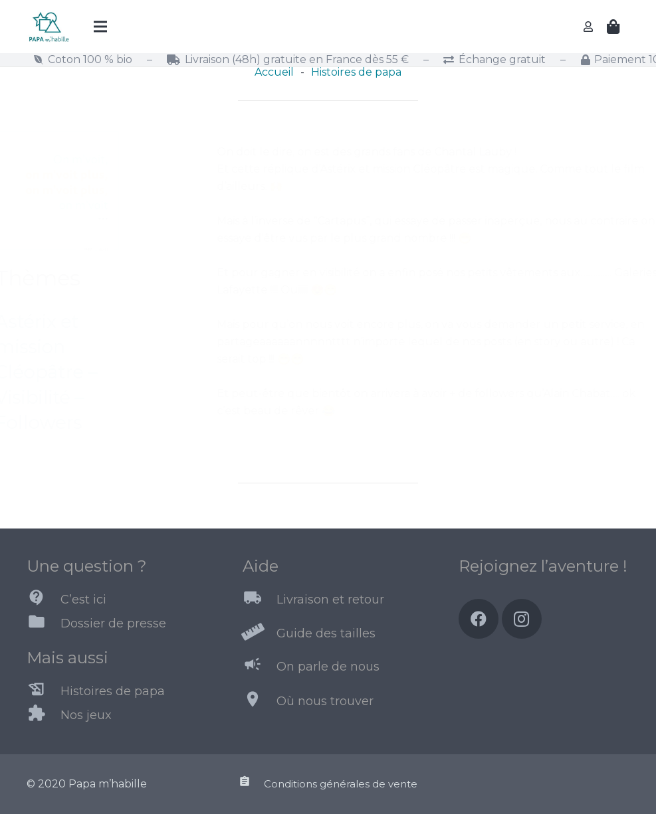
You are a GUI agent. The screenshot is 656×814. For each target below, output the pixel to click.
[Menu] (100, 26)
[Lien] (48, 26)
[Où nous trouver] (259, 702)
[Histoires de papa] (43, 692)
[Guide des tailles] (259, 633)
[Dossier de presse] (43, 624)
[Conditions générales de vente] (250, 784)
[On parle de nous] (259, 667)
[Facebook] (478, 619)
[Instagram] (522, 619)
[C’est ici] (43, 600)
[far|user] (590, 26)
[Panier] (613, 26)
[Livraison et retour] (259, 600)
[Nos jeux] (43, 716)
